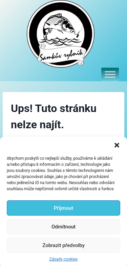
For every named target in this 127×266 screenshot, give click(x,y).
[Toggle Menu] (110, 74)
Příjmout (63, 210)
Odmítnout (63, 229)
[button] (116, 147)
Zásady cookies (63, 261)
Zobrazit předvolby (63, 247)
